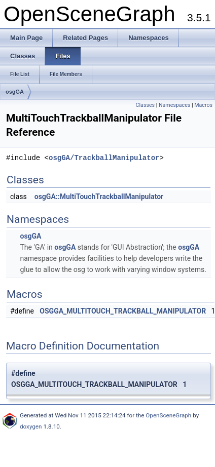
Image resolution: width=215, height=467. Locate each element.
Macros (203, 105)
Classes (145, 105)
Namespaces (174, 105)
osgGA (15, 92)
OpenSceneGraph (168, 415)
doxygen (31, 426)
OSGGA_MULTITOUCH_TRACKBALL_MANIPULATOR (123, 311)
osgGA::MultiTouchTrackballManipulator (99, 196)
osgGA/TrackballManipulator (104, 158)
